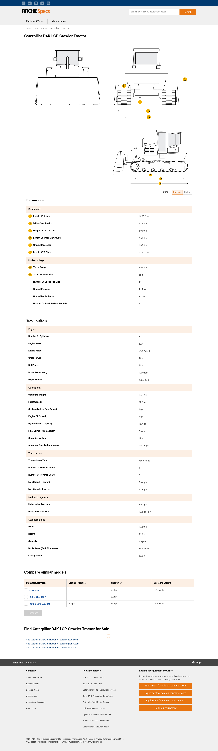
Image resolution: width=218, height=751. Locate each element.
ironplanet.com (32, 690)
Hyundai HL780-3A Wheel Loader (97, 714)
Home (28, 28)
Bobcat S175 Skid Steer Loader (96, 720)
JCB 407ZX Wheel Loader (94, 677)
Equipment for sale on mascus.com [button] (165, 700)
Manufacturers (59, 21)
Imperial (177, 192)
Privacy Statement (104, 739)
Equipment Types (34, 21)
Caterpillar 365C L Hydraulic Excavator (99, 690)
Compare (33, 612)
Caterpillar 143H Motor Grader (96, 702)
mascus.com (31, 696)
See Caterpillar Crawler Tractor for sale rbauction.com (52, 639)
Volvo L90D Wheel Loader (94, 708)
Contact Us (30, 662)
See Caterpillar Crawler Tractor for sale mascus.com (51, 647)
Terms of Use (117, 739)
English (200, 662)
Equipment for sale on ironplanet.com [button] (165, 693)
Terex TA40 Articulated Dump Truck (98, 696)
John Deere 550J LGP (40, 604)
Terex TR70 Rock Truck (92, 684)
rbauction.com (32, 684)
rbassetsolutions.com (35, 702)
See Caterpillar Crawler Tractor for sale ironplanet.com (52, 643)
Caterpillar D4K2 (37, 597)
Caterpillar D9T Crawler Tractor (96, 727)
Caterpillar (54, 28)
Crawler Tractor (40, 28)
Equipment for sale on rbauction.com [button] (165, 685)
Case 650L (34, 590)
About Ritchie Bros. (34, 677)
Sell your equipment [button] (166, 708)
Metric (187, 192)
